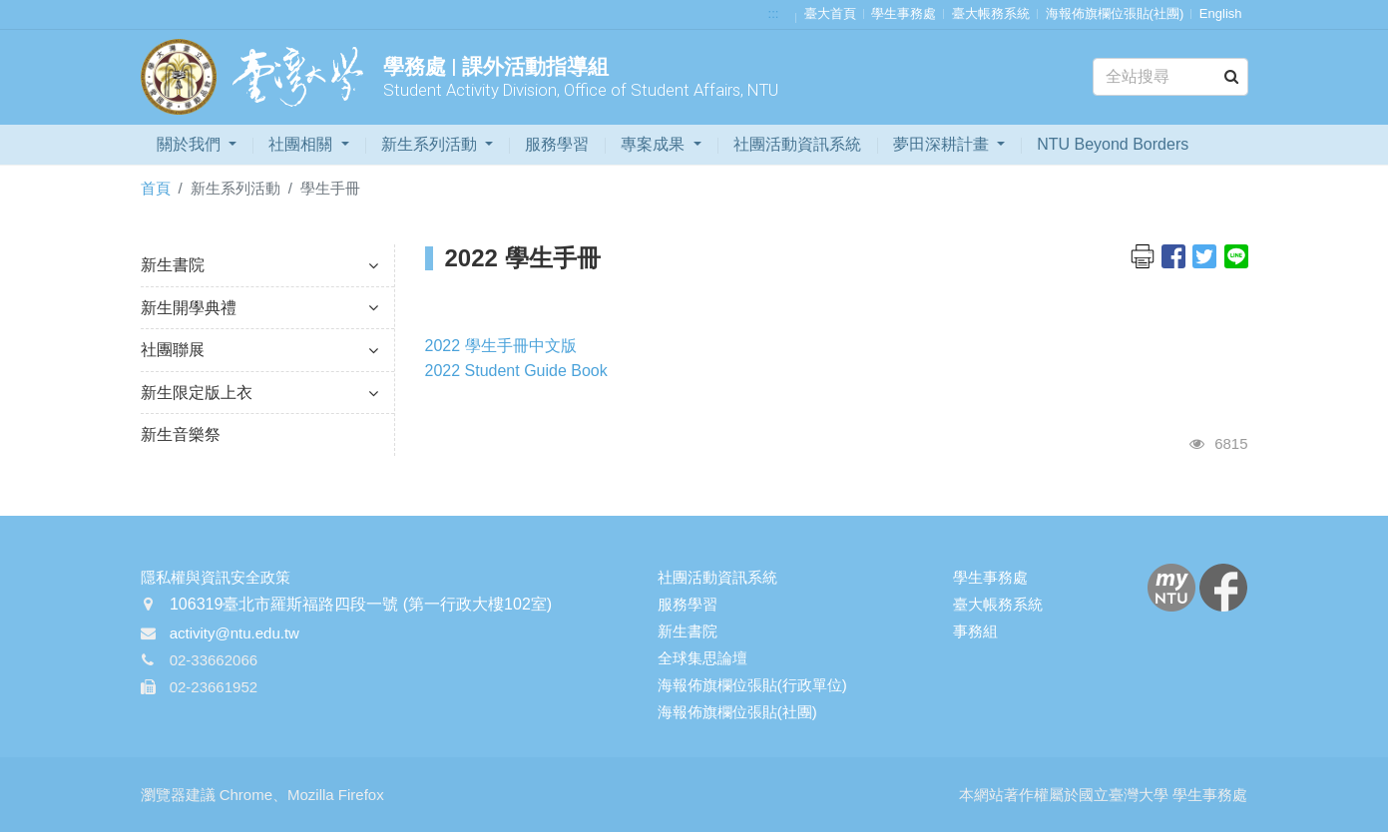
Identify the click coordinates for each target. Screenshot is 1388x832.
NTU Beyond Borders (1112, 144)
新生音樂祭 (181, 434)
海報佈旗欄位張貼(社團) (1115, 13)
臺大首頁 (830, 13)
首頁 (156, 188)
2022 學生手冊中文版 (501, 345)
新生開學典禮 (259, 307)
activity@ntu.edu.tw (234, 632)
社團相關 (302, 144)
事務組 (975, 631)
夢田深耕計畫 (943, 144)
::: (773, 13)
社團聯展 (259, 349)
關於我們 (191, 144)
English (1220, 13)
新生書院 (259, 264)
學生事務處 (903, 13)
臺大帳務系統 (991, 13)
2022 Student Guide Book (516, 370)
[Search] (1170, 77)
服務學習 (557, 144)
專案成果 (655, 144)
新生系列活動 (431, 144)
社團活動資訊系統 (797, 144)
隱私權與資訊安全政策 (215, 577)
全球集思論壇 (702, 657)
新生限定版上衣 (259, 392)
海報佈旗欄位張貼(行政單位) (752, 684)
